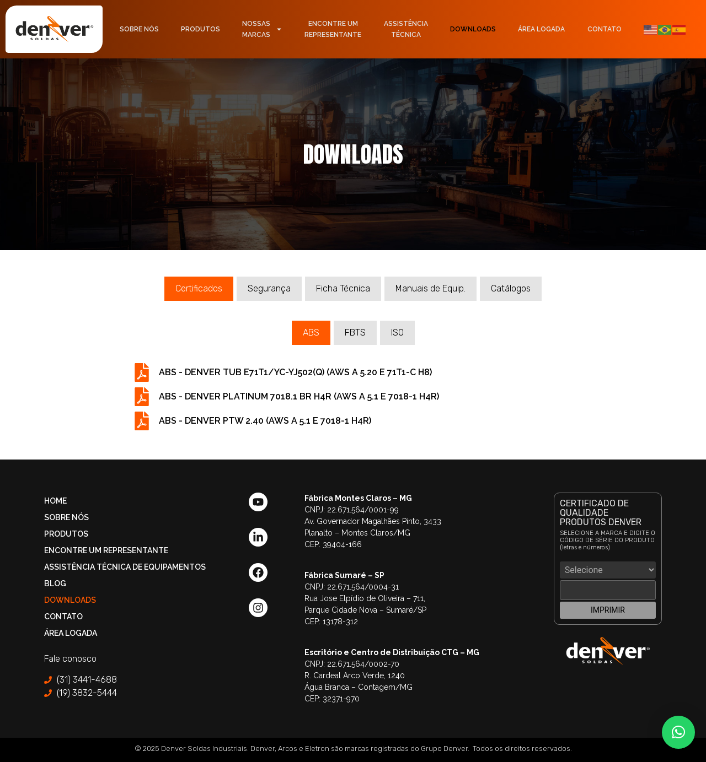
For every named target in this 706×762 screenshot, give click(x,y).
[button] (678, 732)
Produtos (200, 29)
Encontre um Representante (106, 550)
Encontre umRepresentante (332, 29)
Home (55, 500)
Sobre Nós (139, 29)
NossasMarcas (262, 29)
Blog (55, 583)
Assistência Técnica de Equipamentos (125, 567)
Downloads (473, 29)
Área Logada (541, 29)
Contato (604, 29)
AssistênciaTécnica (406, 29)
